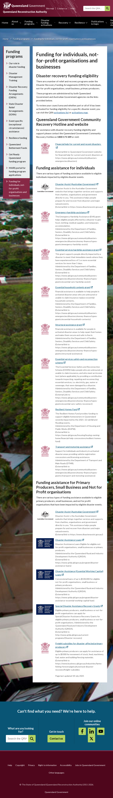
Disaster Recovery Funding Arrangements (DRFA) (18, 92)
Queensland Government (56, 792)
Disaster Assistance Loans (69, 539)
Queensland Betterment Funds (18, 146)
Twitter (91, 738)
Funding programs (29, 22)
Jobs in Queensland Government (90, 765)
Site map (50, 8)
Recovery (63, 22)
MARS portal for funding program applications (17, 171)
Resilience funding (18, 137)
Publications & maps (97, 22)
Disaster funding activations (46, 22)
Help (72, 8)
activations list (61, 112)
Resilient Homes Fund (67, 409)
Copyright (20, 765)
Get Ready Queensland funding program (17, 158)
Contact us (62, 8)
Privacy (31, 765)
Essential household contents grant (74, 287)
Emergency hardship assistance (72, 212)
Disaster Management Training (15, 77)
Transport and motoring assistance (74, 446)
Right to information (47, 765)
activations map (80, 112)
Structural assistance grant (70, 324)
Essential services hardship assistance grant (78, 249)
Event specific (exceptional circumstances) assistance (16, 126)
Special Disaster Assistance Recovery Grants (79, 606)
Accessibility (66, 765)
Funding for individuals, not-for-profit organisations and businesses (18, 188)
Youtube (100, 731)
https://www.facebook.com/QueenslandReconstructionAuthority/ (82, 731)
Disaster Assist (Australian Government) (76, 184)
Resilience (80, 22)
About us (15, 22)
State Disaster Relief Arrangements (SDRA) (16, 109)
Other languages (56, 772)
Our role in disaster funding (17, 65)
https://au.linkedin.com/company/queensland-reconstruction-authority (91, 731)
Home (5, 22)
